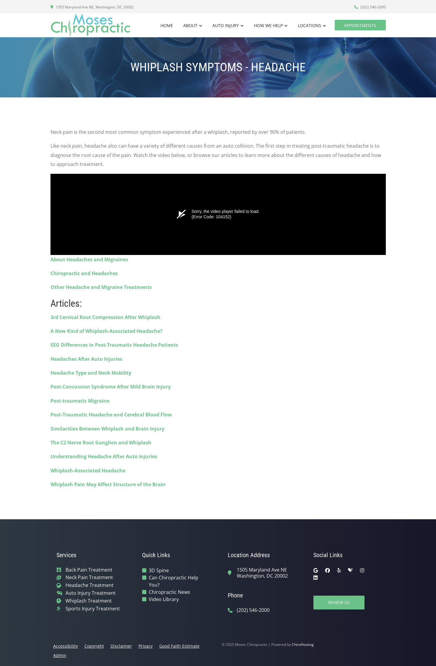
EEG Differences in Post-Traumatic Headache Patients (114, 345)
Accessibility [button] (65, 646)
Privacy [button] (146, 646)
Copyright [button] (94, 646)
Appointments (360, 25)
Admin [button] (59, 655)
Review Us (339, 602)
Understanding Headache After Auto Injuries (103, 456)
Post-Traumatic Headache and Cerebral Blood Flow (111, 414)
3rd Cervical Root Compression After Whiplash (105, 317)
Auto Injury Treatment (91, 593)
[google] (315, 570)
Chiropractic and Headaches (84, 273)
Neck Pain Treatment (89, 577)
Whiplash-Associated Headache (87, 470)
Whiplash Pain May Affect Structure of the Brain (108, 484)
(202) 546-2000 (370, 7)
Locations (309, 25)
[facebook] (327, 570)
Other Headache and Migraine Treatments (101, 287)
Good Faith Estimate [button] (179, 646)
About (190, 25)
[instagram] (362, 570)
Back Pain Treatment (89, 570)
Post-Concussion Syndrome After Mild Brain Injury (110, 386)
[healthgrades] (350, 570)
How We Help (268, 25)
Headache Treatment (90, 585)
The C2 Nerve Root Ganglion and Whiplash (100, 442)
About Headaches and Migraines (89, 259)
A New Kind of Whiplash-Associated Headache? (106, 331)
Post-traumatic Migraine (79, 400)
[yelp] (339, 570)
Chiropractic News (169, 592)
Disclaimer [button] (121, 646)
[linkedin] (315, 577)
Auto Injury (225, 25)
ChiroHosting (303, 644)
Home (166, 25)
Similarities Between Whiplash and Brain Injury (107, 428)
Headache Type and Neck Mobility (90, 373)
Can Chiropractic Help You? (173, 581)
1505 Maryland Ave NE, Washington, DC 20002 (92, 7)
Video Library (164, 599)
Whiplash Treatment (89, 601)
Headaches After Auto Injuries (86, 359)
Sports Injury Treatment (93, 609)
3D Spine (159, 570)
